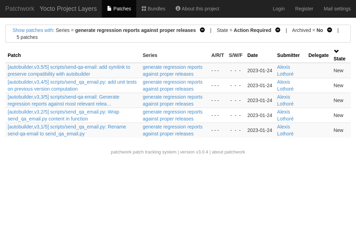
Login (279, 8)
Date (252, 55)
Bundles (153, 8)
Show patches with (33, 30)
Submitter (288, 55)
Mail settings (337, 8)
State (340, 58)
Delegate (318, 55)
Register (304, 8)
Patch (14, 55)
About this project (197, 8)
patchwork (121, 152)
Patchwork (19, 8)
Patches (119, 8)
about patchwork (228, 152)
